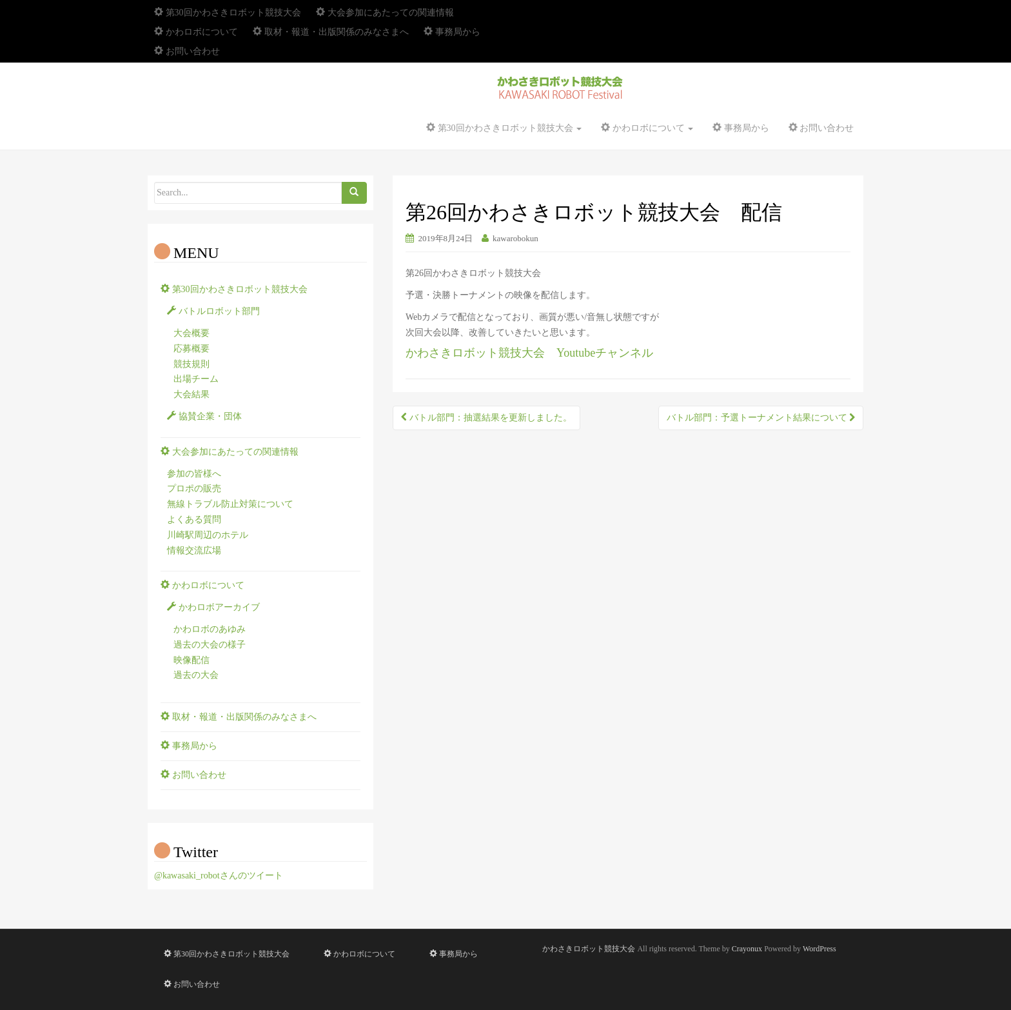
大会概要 (191, 333)
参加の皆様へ (194, 474)
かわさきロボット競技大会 (588, 948)
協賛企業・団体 (204, 416)
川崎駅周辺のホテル (207, 535)
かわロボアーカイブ (213, 607)
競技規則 (191, 364)
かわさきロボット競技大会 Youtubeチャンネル (529, 352)
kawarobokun (515, 238)
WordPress (819, 948)
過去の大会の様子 (209, 644)
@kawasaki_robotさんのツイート (218, 875)
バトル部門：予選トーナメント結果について (761, 417)
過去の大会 (196, 675)
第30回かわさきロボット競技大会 (227, 12)
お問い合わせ (187, 51)
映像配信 (191, 660)
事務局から (452, 32)
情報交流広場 (194, 550)
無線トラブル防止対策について (230, 504)
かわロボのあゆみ (209, 629)
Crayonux (747, 948)
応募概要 (191, 348)
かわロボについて (196, 32)
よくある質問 (194, 519)
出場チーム (196, 379)
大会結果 (191, 394)
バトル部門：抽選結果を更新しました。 (486, 417)
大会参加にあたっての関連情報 (385, 12)
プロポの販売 (194, 488)
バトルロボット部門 (213, 311)
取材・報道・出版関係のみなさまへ (331, 32)
